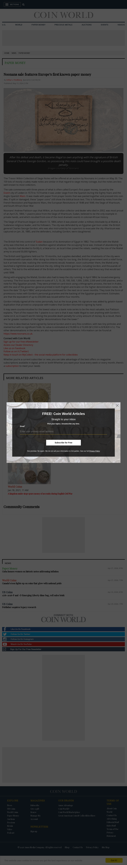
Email (22, 426)
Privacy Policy (94, 451)
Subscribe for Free (63, 442)
